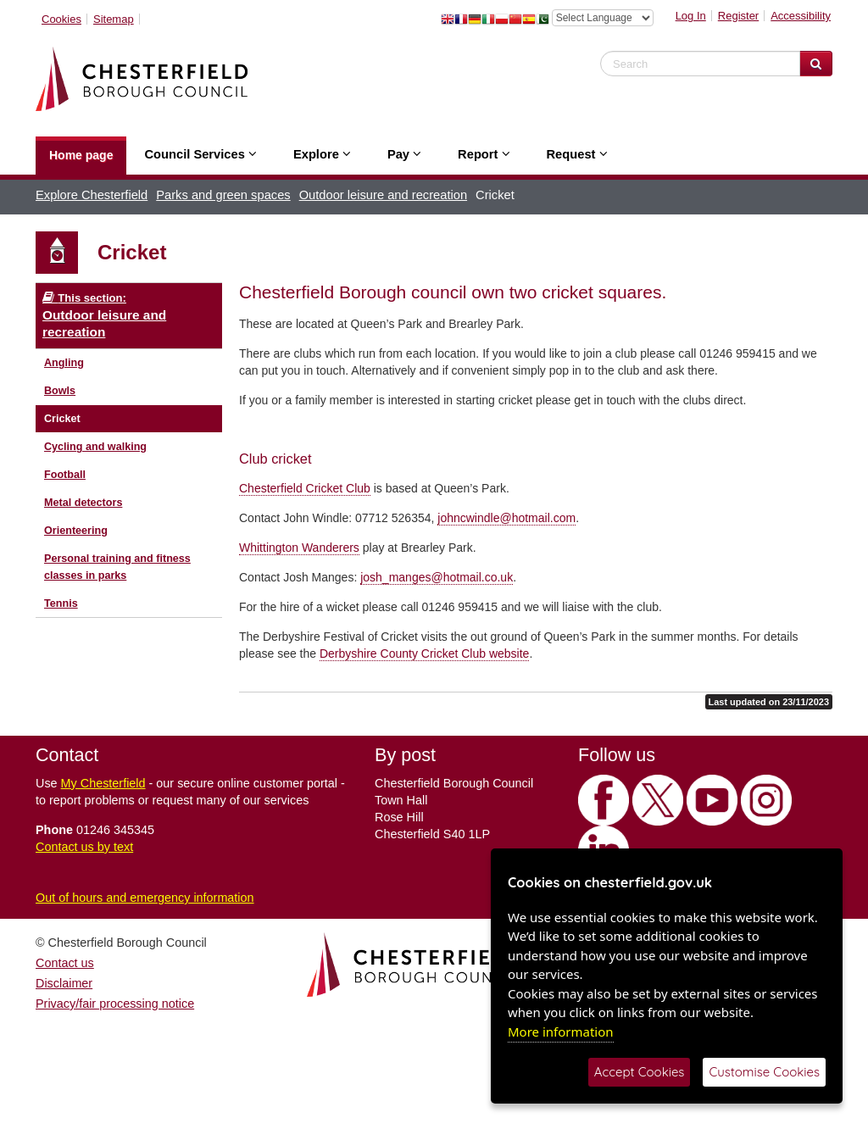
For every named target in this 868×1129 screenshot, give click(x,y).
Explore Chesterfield (91, 195)
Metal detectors (83, 503)
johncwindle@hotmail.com (506, 518)
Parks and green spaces (223, 195)
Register (738, 15)
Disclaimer (64, 983)
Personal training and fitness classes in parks (117, 567)
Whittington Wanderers (299, 547)
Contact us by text (84, 847)
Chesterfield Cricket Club (304, 488)
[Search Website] (815, 63)
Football (65, 475)
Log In (691, 15)
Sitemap (113, 19)
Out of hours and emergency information (145, 897)
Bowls (59, 391)
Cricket (62, 419)
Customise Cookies (764, 1072)
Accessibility (801, 15)
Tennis (61, 603)
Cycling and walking (95, 447)
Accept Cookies (639, 1072)
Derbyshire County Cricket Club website (424, 653)
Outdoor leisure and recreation (383, 195)
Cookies (61, 19)
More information (561, 1031)
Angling (64, 363)
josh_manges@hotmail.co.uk (436, 577)
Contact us (65, 963)
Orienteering (76, 531)
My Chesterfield (103, 783)
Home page (81, 155)
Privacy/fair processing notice (115, 1003)
